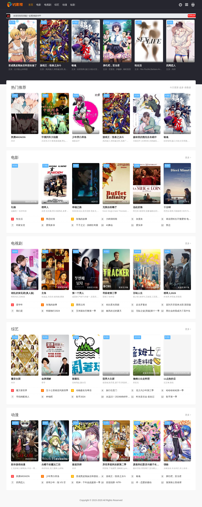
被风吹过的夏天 (111, 311)
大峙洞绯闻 (109, 219)
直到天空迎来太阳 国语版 (176, 304)
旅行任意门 (109, 390)
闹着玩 (75, 378)
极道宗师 (77, 464)
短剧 (72, 4)
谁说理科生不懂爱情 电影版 (176, 219)
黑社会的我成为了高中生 (175, 311)
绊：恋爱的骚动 (141, 482)
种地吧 (47, 396)
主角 (44, 293)
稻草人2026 (170, 293)
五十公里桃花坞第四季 (54, 390)
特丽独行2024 (50, 311)
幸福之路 (77, 207)
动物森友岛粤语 (81, 390)
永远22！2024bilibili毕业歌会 (116, 396)
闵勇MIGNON (18, 137)
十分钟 (167, 207)
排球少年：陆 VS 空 (53, 482)
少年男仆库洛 (11, 65)
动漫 (64, 4)
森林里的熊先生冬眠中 (145, 137)
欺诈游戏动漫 (18, 464)
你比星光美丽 (110, 304)
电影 (38, 4)
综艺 (56, 4)
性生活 (165, 65)
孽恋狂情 (48, 219)
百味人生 (138, 293)
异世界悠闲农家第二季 (114, 464)
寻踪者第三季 (110, 293)
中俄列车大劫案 (50, 137)
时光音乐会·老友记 (142, 396)
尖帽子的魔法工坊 (51, 464)
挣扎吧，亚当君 (138, 65)
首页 (30, 4)
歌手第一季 (169, 396)
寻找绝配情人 (20, 396)
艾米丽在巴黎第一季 (83, 311)
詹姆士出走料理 (141, 378)
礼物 (13, 207)
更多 (188, 157)
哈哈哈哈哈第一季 (172, 390)
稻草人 (45, 207)
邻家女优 (18, 225)
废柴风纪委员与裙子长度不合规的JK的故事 (156, 464)
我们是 (17, 311)
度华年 (17, 304)
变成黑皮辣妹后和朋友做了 (50, 65)
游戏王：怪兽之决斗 (78, 65)
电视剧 (47, 4)
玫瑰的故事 (79, 219)
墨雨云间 (78, 304)
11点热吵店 (170, 378)
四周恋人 (18, 482)
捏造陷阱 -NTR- (111, 482)
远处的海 (138, 207)
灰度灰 (137, 219)
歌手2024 (78, 396)
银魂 (101, 65)
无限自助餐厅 (110, 207)
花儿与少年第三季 (142, 390)
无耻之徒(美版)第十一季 (145, 311)
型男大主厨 (108, 378)
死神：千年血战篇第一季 (85, 482)
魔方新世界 (19, 390)
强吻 (166, 464)
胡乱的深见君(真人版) (22, 293)
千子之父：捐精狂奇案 (84, 225)
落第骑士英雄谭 (171, 482)
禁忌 (165, 225)
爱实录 (137, 225)
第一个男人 (78, 293)
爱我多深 (48, 225)
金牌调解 (46, 378)
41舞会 (107, 225)
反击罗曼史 (139, 304)
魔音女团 (16, 378)
